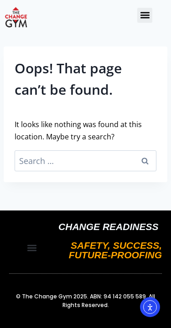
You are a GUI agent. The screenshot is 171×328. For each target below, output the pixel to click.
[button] (144, 15)
